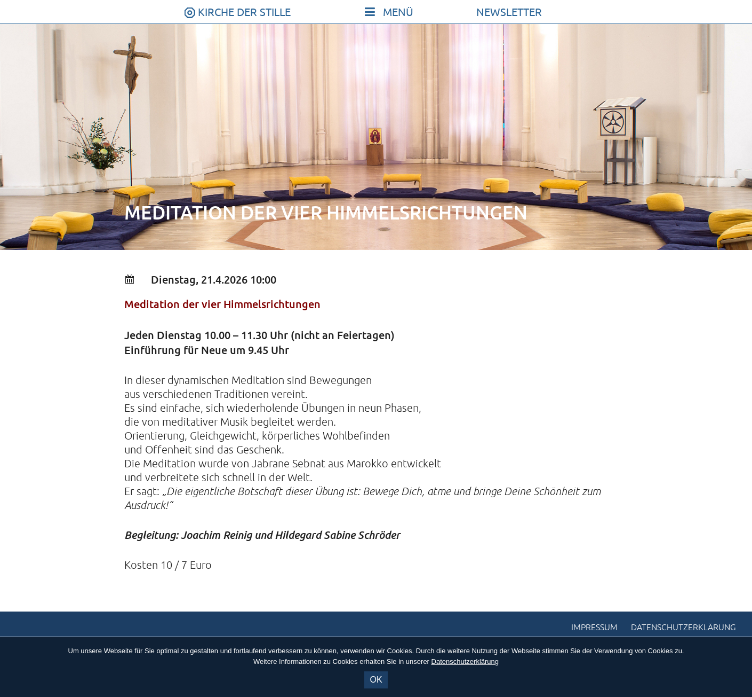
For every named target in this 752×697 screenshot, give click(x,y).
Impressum (594, 627)
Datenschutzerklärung (683, 627)
